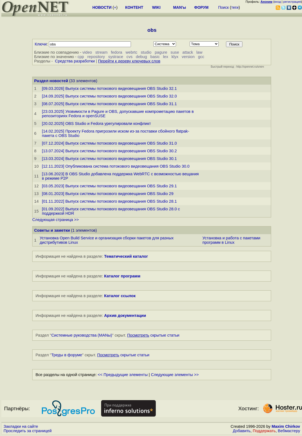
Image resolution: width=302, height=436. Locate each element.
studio (146, 52)
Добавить (242, 431)
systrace (115, 57)
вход (277, 1)
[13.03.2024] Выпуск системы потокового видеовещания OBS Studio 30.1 (109, 158)
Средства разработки (75, 61)
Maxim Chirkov (286, 426)
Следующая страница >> (55, 219)
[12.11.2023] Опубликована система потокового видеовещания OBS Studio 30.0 (115, 166)
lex (165, 57)
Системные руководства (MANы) (81, 335)
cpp (81, 57)
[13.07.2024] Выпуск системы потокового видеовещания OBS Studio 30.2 (109, 151)
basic (155, 57)
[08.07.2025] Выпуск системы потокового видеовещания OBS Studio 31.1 (109, 104)
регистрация (292, 1)
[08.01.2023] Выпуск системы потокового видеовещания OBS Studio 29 (107, 193)
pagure (161, 52)
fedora (116, 52)
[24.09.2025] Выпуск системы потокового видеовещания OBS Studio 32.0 (109, 96)
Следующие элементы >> (175, 374)
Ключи (41, 44)
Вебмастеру (289, 431)
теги (235, 7)
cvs (130, 57)
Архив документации (125, 315)
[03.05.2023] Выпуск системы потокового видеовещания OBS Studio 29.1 (109, 186)
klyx (174, 57)
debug (141, 57)
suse (175, 52)
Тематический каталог (126, 256)
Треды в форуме (66, 355)
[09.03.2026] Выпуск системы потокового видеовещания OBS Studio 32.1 (109, 88)
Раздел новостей (51, 81)
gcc (201, 57)
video (87, 52)
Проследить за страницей (28, 431)
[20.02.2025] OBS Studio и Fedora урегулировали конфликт (96, 123)
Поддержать (264, 431)
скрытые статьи (153, 335)
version (188, 57)
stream (101, 52)
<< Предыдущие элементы (123, 374)
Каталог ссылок (120, 296)
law (200, 52)
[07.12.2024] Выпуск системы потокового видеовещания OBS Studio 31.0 (109, 143)
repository (96, 57)
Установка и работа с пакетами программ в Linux (231, 240)
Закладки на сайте (21, 426)
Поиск (223, 7)
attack (187, 52)
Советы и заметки (52, 230)
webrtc (131, 52)
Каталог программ (122, 276)
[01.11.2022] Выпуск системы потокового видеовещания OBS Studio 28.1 (109, 201)
